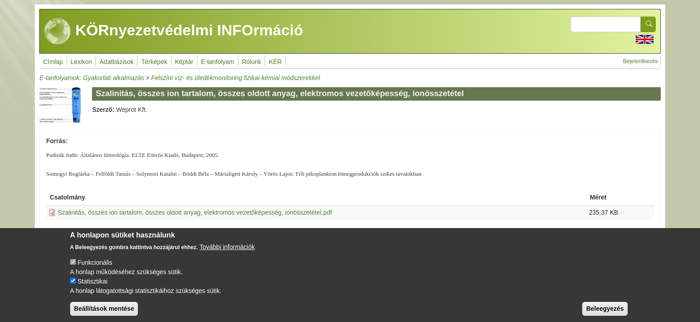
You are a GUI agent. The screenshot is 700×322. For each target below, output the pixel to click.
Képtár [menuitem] (184, 61)
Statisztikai (93, 287)
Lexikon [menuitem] (81, 61)
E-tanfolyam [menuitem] (217, 61)
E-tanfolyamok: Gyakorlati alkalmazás (91, 77)
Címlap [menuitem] (52, 61)
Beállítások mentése (104, 314)
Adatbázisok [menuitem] (116, 61)
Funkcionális (95, 268)
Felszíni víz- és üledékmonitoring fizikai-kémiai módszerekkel (235, 77)
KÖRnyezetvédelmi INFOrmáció (173, 31)
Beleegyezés (605, 314)
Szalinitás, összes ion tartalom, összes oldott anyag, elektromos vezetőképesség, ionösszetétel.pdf (195, 212)
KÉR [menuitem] (275, 61)
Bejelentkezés (640, 61)
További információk (227, 252)
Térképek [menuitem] (154, 61)
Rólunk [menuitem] (252, 61)
